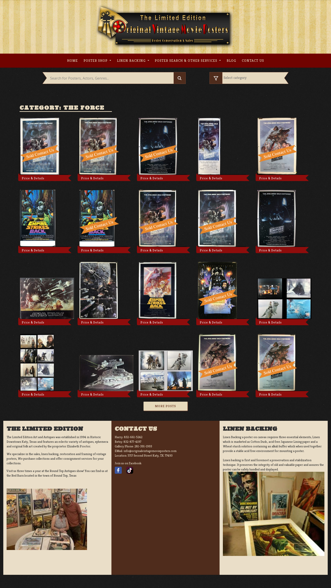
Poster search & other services (186, 60)
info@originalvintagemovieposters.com (150, 451)
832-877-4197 (132, 442)
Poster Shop (96, 60)
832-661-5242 (133, 437)
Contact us (253, 60)
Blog (231, 60)
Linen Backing (132, 60)
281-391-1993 (143, 446)
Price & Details (33, 178)
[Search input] (111, 78)
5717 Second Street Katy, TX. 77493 (150, 455)
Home (72, 60)
